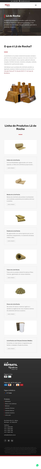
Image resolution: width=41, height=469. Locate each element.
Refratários (8, 401)
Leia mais (11, 168)
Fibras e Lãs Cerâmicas (10, 403)
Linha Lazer (8, 415)
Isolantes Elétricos (9, 410)
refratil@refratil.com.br (10, 435)
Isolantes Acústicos (10, 413)
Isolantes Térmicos (9, 408)
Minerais (7, 406)
